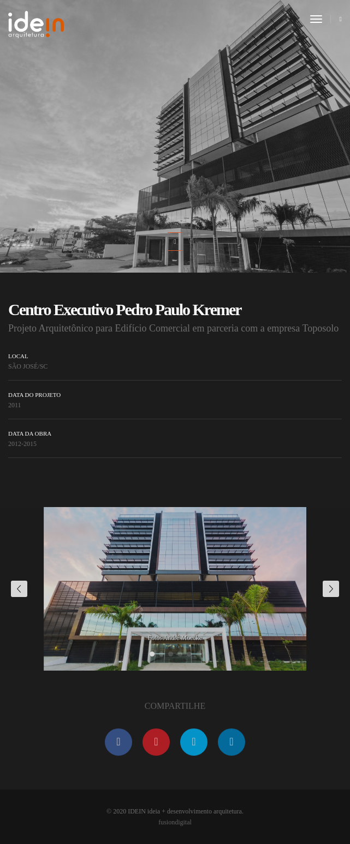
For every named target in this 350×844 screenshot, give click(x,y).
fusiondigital (175, 822)
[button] (152, 654)
